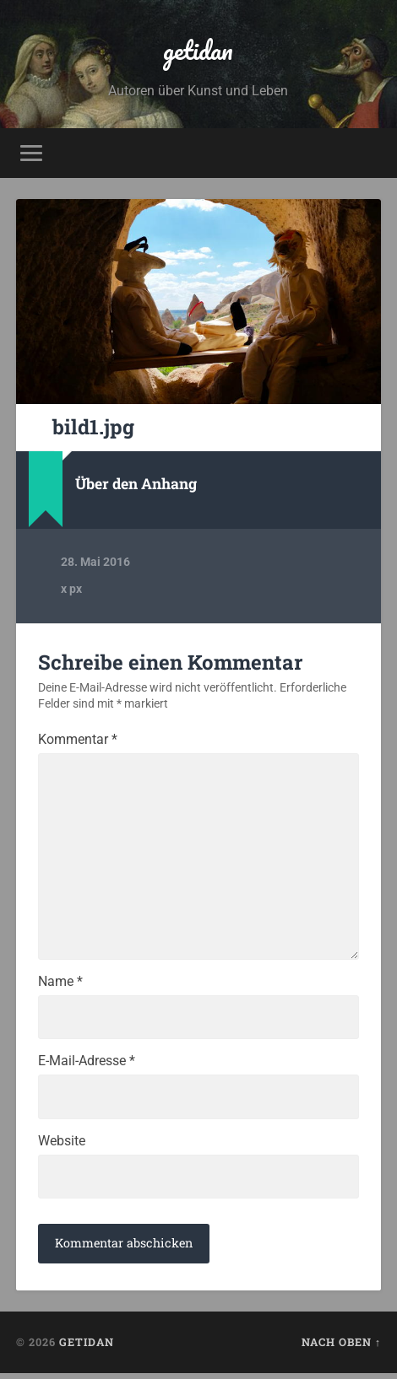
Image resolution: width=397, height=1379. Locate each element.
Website (61, 1146)
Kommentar (77, 739)
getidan (198, 50)
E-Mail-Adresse (86, 1066)
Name (60, 986)
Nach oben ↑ (341, 1348)
